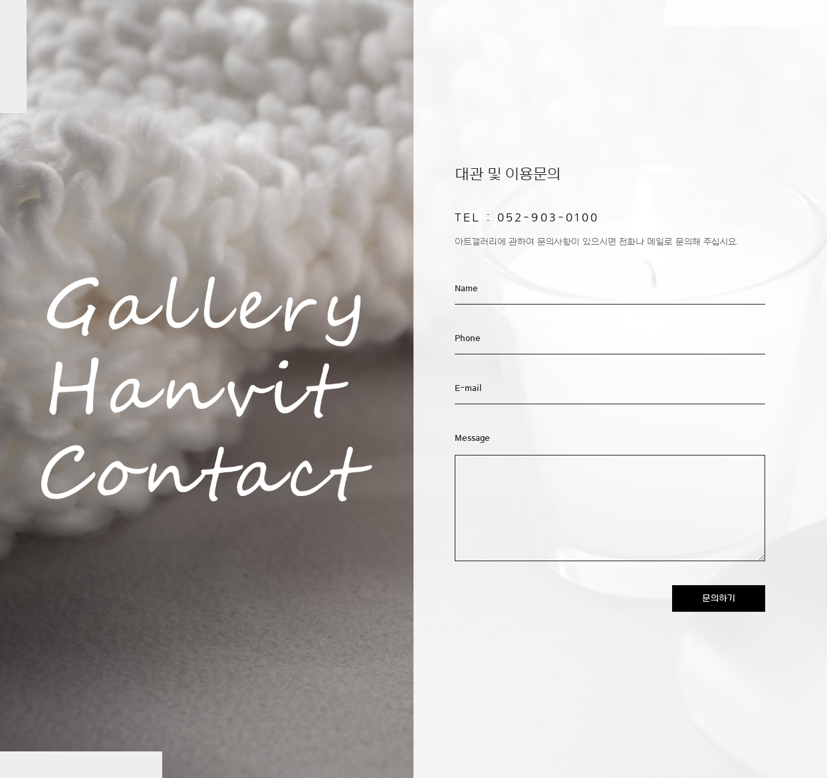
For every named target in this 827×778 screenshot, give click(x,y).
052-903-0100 (548, 217)
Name (466, 288)
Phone (468, 338)
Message (472, 438)
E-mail (468, 388)
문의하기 (718, 598)
